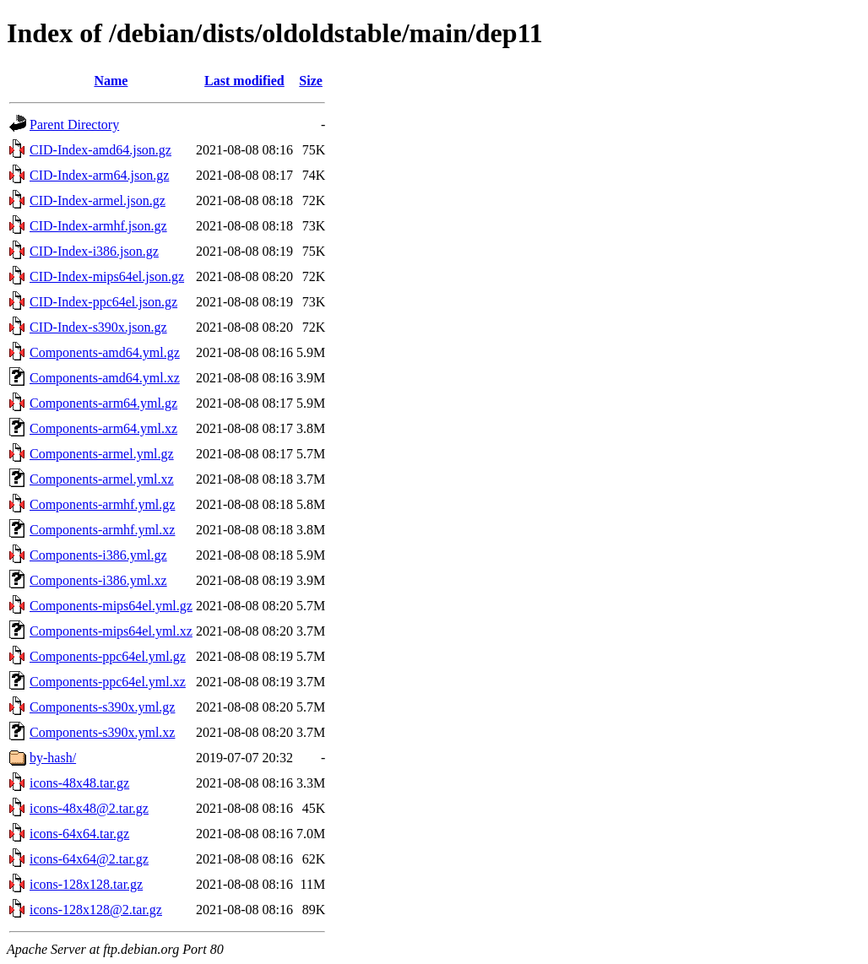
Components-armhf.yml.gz (102, 504)
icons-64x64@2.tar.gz (89, 859)
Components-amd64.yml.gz (105, 352)
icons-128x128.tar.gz (86, 884)
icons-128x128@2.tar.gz (96, 909)
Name (110, 80)
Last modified (244, 80)
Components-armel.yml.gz (102, 454)
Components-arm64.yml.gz (103, 403)
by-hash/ (53, 757)
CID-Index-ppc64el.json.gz (103, 302)
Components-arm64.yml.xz (103, 428)
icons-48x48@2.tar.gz (89, 808)
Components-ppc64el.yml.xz (108, 681)
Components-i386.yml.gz (98, 555)
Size (311, 80)
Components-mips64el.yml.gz (111, 605)
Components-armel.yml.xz (102, 479)
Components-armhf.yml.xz (102, 530)
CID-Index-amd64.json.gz (100, 150)
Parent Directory (74, 124)
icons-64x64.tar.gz (79, 833)
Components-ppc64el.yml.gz (108, 656)
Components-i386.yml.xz (98, 580)
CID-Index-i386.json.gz (94, 251)
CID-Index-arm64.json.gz (99, 175)
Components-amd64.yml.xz (105, 378)
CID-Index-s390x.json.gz (98, 327)
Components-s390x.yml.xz (102, 732)
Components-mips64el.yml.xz (111, 631)
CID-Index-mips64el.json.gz (107, 276)
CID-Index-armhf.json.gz (98, 226)
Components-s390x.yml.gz (102, 707)
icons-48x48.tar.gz (79, 783)
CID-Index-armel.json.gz (97, 200)
